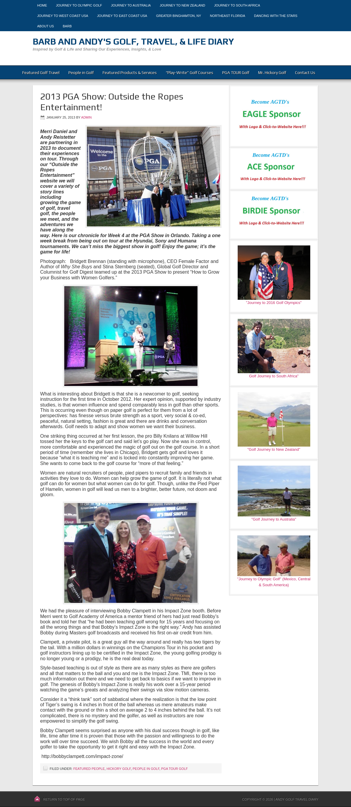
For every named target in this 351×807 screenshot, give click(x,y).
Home (42, 5)
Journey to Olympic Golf (79, 5)
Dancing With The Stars (275, 16)
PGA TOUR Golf (235, 72)
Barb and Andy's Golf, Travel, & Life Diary (133, 41)
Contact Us (305, 72)
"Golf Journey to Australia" (273, 519)
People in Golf (81, 72)
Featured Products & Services (130, 72)
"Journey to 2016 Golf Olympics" (274, 302)
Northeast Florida (227, 16)
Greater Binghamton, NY (178, 16)
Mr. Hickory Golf (272, 72)
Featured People (89, 768)
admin (86, 117)
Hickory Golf (118, 768)
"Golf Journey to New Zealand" (273, 449)
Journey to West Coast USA (62, 16)
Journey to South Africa (237, 5)
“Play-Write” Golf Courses (189, 72)
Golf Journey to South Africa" (273, 376)
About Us (45, 26)
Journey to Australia (131, 5)
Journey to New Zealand (182, 5)
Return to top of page (64, 799)
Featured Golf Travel (40, 72)
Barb (67, 26)
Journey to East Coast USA (122, 16)
